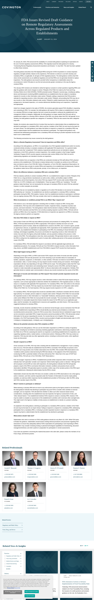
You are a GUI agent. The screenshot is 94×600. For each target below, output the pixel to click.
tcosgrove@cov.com (32, 477)
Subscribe (88, 1)
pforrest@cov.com (78, 477)
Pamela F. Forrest (79, 468)
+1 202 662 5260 (31, 474)
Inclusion (68, 1)
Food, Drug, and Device (9, 529)
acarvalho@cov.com (32, 508)
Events (81, 1)
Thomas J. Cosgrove (34, 468)
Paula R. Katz (8, 499)
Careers (54, 1)
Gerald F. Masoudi (10, 468)
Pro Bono (61, 1)
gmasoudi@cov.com (9, 477)
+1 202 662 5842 (31, 505)
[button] (81, 545)
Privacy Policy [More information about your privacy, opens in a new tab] (10, 594)
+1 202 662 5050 (8, 505)
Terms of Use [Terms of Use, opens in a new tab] (17, 594)
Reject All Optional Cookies (31, 597)
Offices (75, 1)
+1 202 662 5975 (8, 474)
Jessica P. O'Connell (56, 468)
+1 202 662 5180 (54, 474)
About (47, 1)
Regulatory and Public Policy (10, 525)
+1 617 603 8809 (77, 474)
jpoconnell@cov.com (55, 477)
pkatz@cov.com (8, 508)
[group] (12, 556)
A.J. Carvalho (31, 499)
